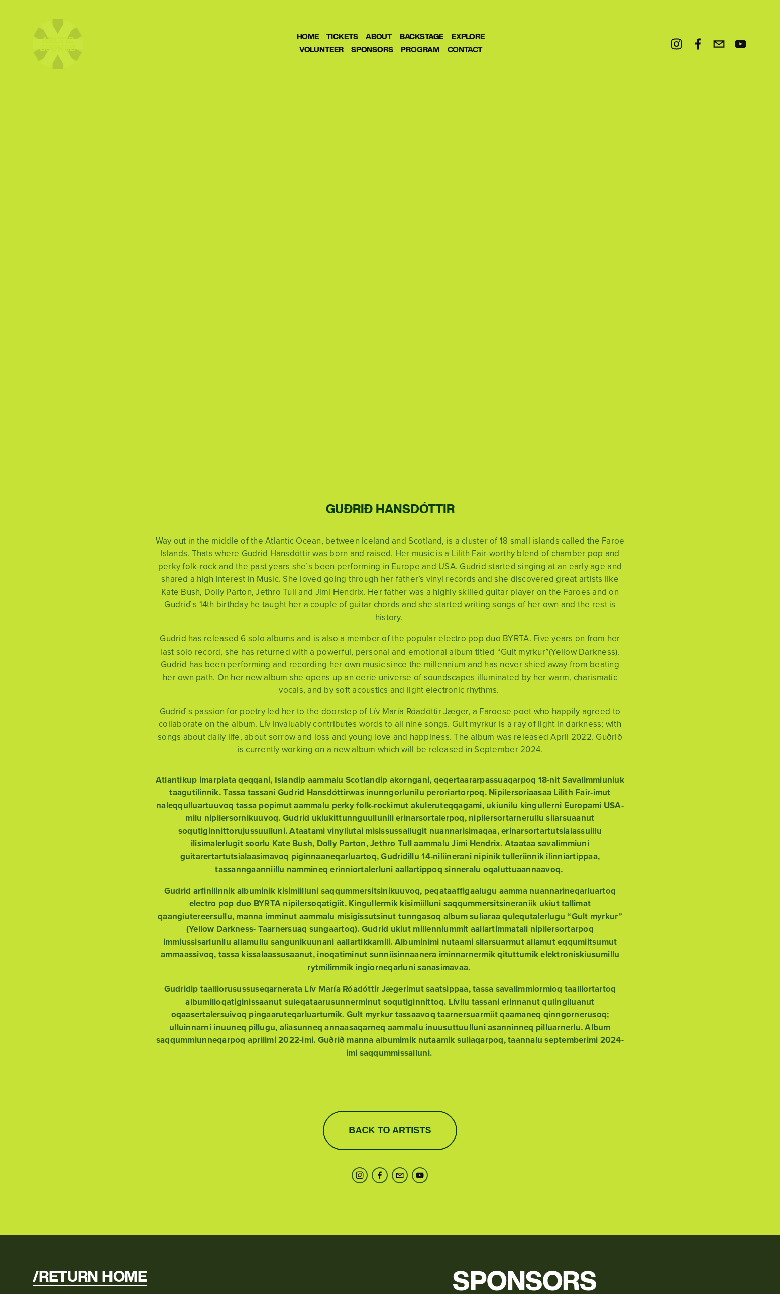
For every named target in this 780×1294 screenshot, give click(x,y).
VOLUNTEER (321, 50)
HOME (308, 37)
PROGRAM (420, 50)
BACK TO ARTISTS (390, 1130)
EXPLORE (468, 37)
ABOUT (379, 37)
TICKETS (342, 37)
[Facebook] (698, 44)
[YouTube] (740, 44)
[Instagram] (676, 44)
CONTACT (465, 50)
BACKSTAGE (422, 37)
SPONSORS (372, 50)
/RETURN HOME (90, 1277)
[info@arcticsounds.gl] (719, 44)
